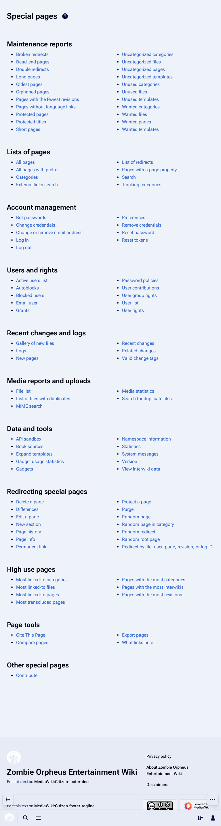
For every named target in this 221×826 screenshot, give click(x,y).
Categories (27, 177)
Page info (25, 539)
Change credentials (35, 225)
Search (129, 177)
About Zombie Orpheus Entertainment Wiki (167, 770)
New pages (27, 358)
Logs (21, 350)
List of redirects (137, 162)
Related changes (139, 350)
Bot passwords (31, 217)
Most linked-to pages (37, 594)
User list (130, 303)
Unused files (134, 92)
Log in (22, 240)
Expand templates (34, 454)
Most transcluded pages (40, 602)
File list (23, 391)
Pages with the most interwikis (153, 587)
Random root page (141, 539)
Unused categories (141, 84)
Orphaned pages (32, 92)
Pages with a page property (149, 169)
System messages (140, 454)
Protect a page (136, 502)
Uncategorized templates (147, 77)
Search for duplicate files (147, 398)
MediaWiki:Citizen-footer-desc (62, 781)
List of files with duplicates (43, 398)
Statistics (131, 446)
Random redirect (138, 532)
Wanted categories (141, 107)
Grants (23, 310)
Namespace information (146, 439)
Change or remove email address (49, 232)
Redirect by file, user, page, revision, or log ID (167, 547)
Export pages (135, 635)
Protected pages (32, 114)
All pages (25, 162)
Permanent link (31, 547)
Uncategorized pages (143, 69)
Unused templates (140, 99)
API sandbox (28, 439)
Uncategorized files (141, 62)
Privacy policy (159, 756)
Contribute (26, 675)
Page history (28, 532)
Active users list (31, 280)
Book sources (29, 446)
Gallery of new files (35, 343)
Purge (128, 509)
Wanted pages (136, 122)
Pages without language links (46, 107)
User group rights (139, 295)
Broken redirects (32, 54)
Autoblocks (27, 288)
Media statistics (138, 391)
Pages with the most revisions (152, 594)
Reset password (138, 232)
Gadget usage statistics (40, 461)
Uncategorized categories (148, 54)
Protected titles (31, 122)
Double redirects (32, 69)
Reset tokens (135, 240)
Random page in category (148, 524)
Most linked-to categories (42, 579)
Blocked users (30, 295)
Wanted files (134, 114)
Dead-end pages (32, 62)
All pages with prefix (36, 169)
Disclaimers (157, 784)
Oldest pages (29, 84)
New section (28, 524)
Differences (27, 509)
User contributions (140, 288)
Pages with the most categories (153, 579)
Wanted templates (140, 129)
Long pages (28, 77)
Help (65, 16)
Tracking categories (141, 184)
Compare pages (32, 642)
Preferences (133, 217)
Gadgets (24, 469)
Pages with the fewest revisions (47, 99)
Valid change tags (140, 358)
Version (129, 461)
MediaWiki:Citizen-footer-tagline (64, 806)
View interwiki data (141, 469)
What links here (137, 642)
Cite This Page (30, 635)
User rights (133, 310)
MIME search (29, 406)
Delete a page (30, 502)
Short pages (28, 129)
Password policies (140, 280)
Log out (24, 247)
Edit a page (27, 517)
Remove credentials (141, 225)
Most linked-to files (35, 587)
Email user (26, 303)
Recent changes (138, 343)
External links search (37, 184)
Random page (136, 517)
